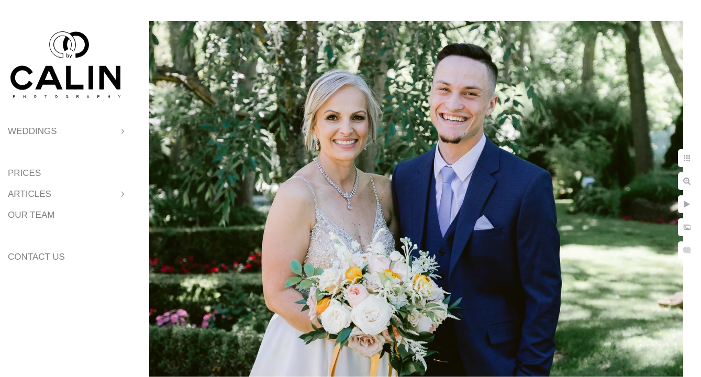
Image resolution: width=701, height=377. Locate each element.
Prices (24, 173)
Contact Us (36, 257)
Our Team (31, 215)
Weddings (32, 131)
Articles (29, 194)
